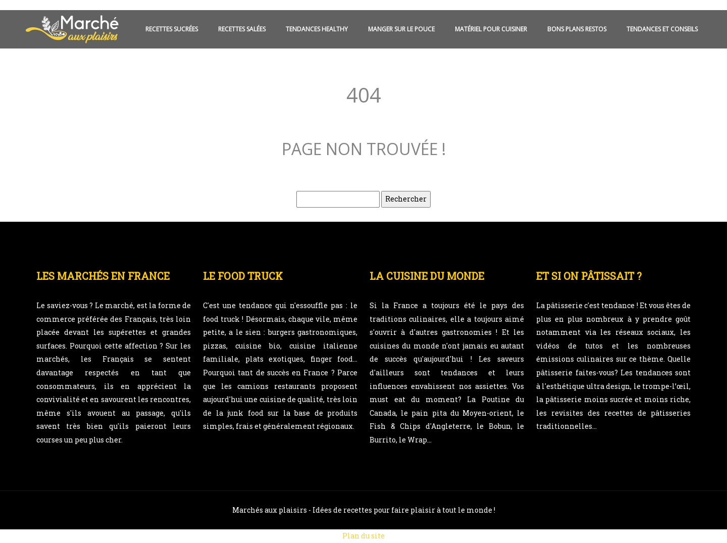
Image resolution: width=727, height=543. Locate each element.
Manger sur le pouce (401, 29)
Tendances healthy (317, 29)
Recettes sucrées (171, 29)
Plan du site (363, 535)
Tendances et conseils (662, 29)
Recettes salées (242, 29)
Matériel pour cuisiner (491, 29)
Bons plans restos (576, 29)
